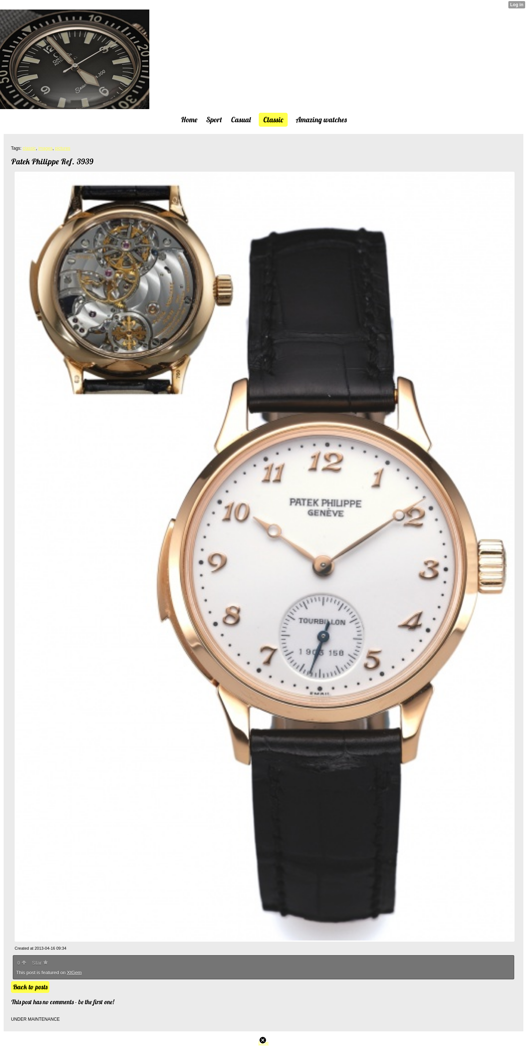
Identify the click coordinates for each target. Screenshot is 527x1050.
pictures (62, 148)
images (45, 148)
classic (29, 148)
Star (40, 963)
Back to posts (30, 987)
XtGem (74, 972)
